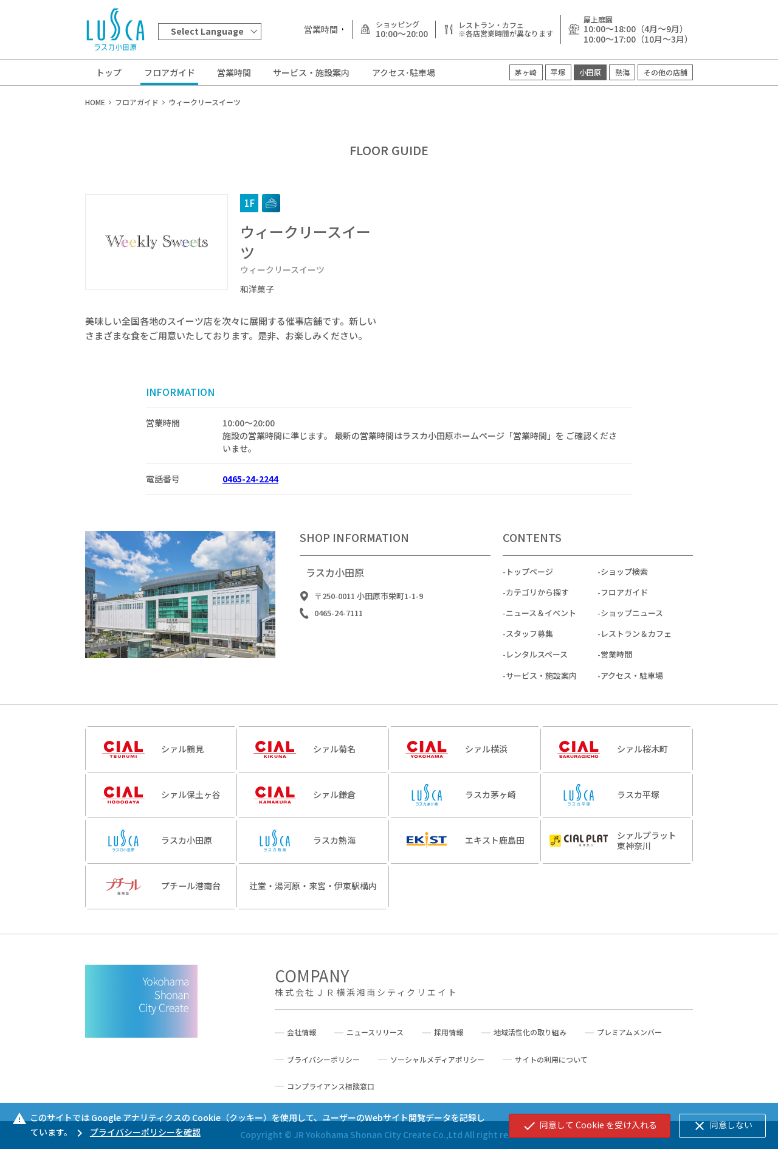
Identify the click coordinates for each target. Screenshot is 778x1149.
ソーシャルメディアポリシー (437, 1059)
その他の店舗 (665, 72)
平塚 (558, 72)
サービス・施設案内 (311, 72)
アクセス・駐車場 (632, 682)
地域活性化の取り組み (530, 1032)
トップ (109, 72)
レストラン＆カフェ (636, 641)
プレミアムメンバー (629, 1032)
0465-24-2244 (250, 479)
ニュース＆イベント (541, 619)
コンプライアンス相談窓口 (330, 1086)
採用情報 (448, 1032)
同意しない (722, 1126)
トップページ (529, 578)
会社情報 (301, 1032)
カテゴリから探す (537, 599)
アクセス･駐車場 (403, 72)
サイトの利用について (551, 1059)
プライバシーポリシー (323, 1059)
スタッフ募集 (529, 641)
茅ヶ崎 (526, 72)
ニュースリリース (375, 1032)
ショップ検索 (624, 578)
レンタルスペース (537, 661)
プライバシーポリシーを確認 (136, 1132)
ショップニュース (632, 619)
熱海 (622, 72)
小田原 (590, 72)
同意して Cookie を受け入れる (589, 1126)
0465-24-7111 (338, 620)
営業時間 (234, 72)
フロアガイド (169, 72)
